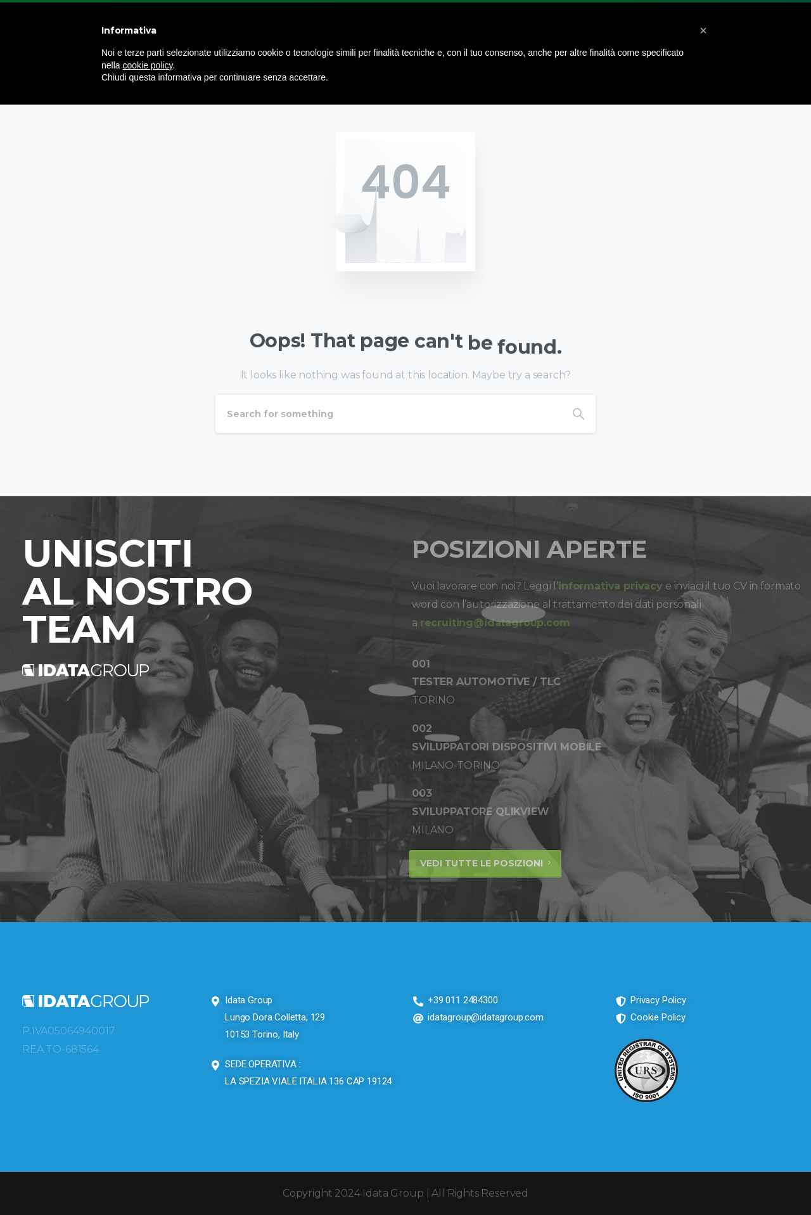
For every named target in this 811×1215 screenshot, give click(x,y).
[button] (703, 30)
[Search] (388, 414)
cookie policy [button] (147, 65)
